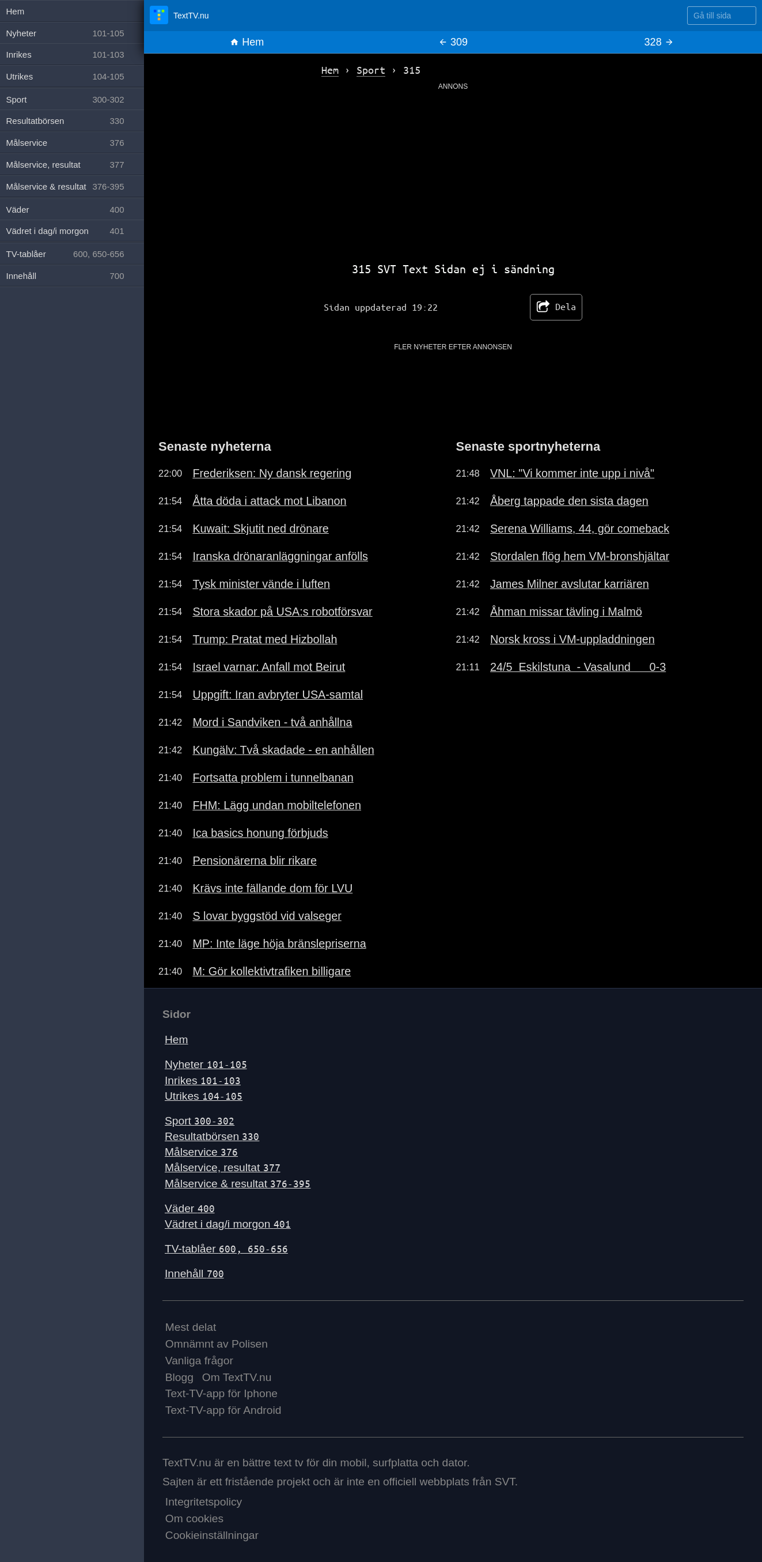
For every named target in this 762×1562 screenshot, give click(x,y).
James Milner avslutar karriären (569, 584)
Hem (247, 42)
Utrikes (203, 1096)
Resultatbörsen (212, 1136)
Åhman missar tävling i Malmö (566, 611)
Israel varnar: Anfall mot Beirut (268, 667)
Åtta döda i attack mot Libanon (269, 501)
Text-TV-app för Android (223, 1410)
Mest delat (191, 1327)
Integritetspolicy (203, 1502)
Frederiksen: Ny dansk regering (271, 473)
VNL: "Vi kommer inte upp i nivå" (572, 473)
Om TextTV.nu (237, 1377)
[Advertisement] (453, 172)
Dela (556, 307)
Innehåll (194, 1273)
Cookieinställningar (212, 1535)
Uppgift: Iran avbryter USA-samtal (277, 694)
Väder (190, 1208)
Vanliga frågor (199, 1361)
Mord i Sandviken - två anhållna (272, 722)
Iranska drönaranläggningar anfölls (280, 556)
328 (659, 42)
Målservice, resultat (222, 1167)
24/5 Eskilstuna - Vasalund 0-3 (578, 667)
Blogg (179, 1377)
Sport (199, 1121)
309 (453, 42)
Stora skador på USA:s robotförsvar (282, 611)
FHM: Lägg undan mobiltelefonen (276, 805)
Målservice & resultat (237, 1184)
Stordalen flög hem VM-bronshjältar (579, 556)
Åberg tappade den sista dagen (569, 501)
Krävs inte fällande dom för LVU (272, 888)
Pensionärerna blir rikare (254, 860)
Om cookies (194, 1518)
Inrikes (203, 1080)
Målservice (201, 1152)
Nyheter (206, 1064)
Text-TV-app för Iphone (221, 1393)
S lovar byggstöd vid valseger (266, 916)
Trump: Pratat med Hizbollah (264, 639)
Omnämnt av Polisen (216, 1344)
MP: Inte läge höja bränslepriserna (279, 943)
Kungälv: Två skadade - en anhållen (283, 750)
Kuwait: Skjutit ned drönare (260, 528)
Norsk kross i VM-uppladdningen (572, 639)
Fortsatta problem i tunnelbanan (272, 777)
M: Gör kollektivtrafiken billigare (271, 971)
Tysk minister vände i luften (261, 584)
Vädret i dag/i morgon (228, 1224)
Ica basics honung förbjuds (260, 833)
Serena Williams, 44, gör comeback (579, 528)
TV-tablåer (226, 1249)
